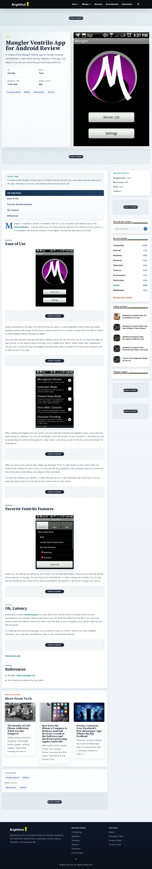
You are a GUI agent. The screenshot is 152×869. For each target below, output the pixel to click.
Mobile (27, 92)
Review (51, 92)
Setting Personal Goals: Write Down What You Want (135, 348)
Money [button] (86, 4)
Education (127, 4)
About (111, 832)
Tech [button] (75, 4)
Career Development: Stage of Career (135, 359)
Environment (112, 4)
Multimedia (130, 290)
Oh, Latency (13, 210)
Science (98, 4)
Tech (8, 37)
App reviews (39, 92)
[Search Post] (145, 229)
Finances (130, 260)
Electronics (130, 280)
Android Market (21, 227)
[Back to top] (76, 859)
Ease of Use (12, 198)
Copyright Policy (116, 836)
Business (130, 255)
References (12, 216)
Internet (130, 250)
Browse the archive (122, 297)
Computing (130, 245)
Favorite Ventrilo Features (19, 204)
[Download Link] (12, 656)
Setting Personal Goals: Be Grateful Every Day (134, 316)
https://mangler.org (25, 675)
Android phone (31, 614)
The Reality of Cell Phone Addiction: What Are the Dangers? (18, 729)
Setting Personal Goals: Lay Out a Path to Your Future (134, 327)
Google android (13, 92)
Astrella (11, 73)
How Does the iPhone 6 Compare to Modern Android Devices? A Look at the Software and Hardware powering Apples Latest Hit (54, 733)
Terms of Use (115, 844)
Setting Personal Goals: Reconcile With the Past (133, 337)
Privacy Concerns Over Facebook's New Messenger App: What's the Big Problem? (89, 731)
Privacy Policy (115, 840)
